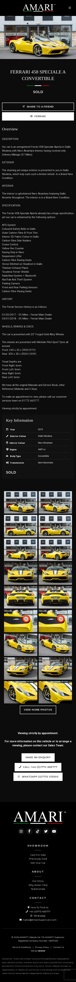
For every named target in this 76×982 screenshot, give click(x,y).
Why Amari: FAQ (38, 885)
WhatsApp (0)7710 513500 (37, 777)
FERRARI (38, 116)
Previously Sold (38, 858)
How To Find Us (38, 907)
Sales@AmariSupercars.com (38, 919)
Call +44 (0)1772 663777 (38, 767)
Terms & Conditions (21, 947)
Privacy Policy (42, 947)
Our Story (38, 881)
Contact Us (58, 947)
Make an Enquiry (38, 757)
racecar (41, 951)
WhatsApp (38, 915)
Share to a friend (38, 107)
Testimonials (38, 889)
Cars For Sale (38, 854)
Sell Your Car (38, 862)
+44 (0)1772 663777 (38, 911)
